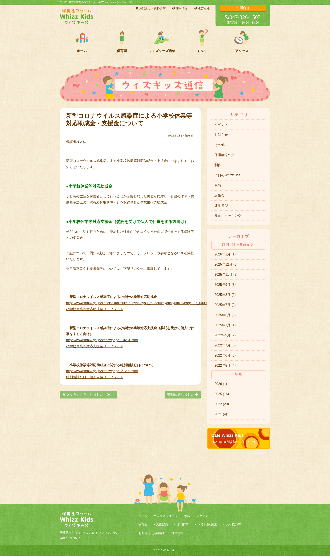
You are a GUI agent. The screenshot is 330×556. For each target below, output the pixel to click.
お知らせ (188, 135)
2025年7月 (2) (225, 305)
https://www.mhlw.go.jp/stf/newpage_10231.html (102, 340)
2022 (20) (221, 404)
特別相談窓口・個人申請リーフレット (94, 377)
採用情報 (180, 8)
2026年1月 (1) (225, 254)
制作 (217, 165)
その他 (219, 145)
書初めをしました (182, 394)
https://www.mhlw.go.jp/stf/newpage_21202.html (102, 371)
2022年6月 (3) (225, 355)
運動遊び (221, 205)
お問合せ (243, 8)
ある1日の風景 (207, 524)
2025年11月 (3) (225, 274)
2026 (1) (220, 384)
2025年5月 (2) (225, 315)
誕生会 (219, 195)
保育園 (122, 51)
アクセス (242, 51)
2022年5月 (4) (225, 365)
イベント (221, 124)
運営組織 (202, 8)
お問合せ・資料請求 (151, 8)
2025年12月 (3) (225, 264)
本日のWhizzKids (227, 175)
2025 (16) (221, 394)
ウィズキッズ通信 (161, 51)
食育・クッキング (227, 215)
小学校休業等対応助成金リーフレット (94, 309)
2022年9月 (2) (225, 335)
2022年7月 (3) (225, 345)
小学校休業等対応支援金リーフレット (94, 346)
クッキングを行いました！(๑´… (88, 394)
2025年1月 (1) (225, 325)
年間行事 (183, 524)
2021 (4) (220, 414)
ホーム (82, 51)
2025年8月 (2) (225, 295)
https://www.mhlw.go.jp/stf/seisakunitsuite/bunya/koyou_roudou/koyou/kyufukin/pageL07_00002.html (141, 303)
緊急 (217, 185)
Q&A (202, 51)
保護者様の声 (224, 155)
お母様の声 (233, 524)
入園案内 (162, 524)
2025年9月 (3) (225, 284)
